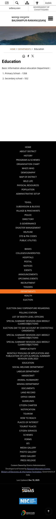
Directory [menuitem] (38, 219)
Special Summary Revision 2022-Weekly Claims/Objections (28, 343)
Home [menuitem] (28, 147)
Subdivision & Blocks (28, 206)
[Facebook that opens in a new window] (28, 56)
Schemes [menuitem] (28, 434)
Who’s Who (28, 168)
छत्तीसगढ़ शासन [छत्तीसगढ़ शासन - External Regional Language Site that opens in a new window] (14, 8)
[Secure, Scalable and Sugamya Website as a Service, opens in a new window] (28, 490)
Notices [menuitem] (39, 266)
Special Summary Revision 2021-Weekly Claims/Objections (28, 336)
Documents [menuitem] (38, 388)
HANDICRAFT (28, 375)
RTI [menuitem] (28, 443)
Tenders (28, 287)
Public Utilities (37, 241)
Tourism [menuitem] (39, 413)
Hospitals (28, 257)
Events (28, 270)
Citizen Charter (28, 405)
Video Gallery (28, 456)
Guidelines (28, 401)
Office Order (28, 396)
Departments (24, 49)
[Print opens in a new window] (24, 56)
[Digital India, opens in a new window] (28, 513)
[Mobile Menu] (50, 18)
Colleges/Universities (28, 253)
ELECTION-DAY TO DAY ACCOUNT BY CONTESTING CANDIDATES (28, 329)
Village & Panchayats (28, 210)
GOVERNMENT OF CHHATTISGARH (41, 8)
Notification (28, 409)
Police (28, 214)
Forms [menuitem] (28, 439)
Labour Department (28, 371)
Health (28, 295)
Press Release (28, 460)
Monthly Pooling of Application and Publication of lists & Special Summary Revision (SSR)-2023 (28, 356)
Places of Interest (28, 422)
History (28, 155)
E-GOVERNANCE (28, 223)
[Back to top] (49, 511)
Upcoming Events (28, 278)
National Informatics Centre (38, 468)
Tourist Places (28, 426)
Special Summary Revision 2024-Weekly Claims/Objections (28, 322)
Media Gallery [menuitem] (37, 447)
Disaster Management (28, 227)
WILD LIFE (28, 181)
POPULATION (28, 189)
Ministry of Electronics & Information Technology (21, 471)
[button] (17, 3)
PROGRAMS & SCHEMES (28, 159)
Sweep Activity (28, 348)
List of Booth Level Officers (28, 316)
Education (28, 362)
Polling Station (28, 312)
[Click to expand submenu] (28, 198)
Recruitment (28, 282)
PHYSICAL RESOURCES (28, 185)
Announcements (28, 274)
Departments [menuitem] (38, 291)
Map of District (28, 176)
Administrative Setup (35, 194)
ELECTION (39, 300)
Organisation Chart (28, 164)
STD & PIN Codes (28, 236)
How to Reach (28, 418)
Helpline (28, 231)
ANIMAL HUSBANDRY (28, 379)
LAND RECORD (28, 392)
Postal (28, 261)
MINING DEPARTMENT (28, 384)
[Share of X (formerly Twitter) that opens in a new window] (32, 56)
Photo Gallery (28, 451)
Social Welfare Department (28, 367)
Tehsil (28, 202)
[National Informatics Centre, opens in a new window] (28, 501)
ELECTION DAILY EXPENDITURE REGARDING (28, 308)
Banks (28, 248)
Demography (28, 172)
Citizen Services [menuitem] (28, 430)
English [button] (48, 2)
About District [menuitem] (37, 151)
